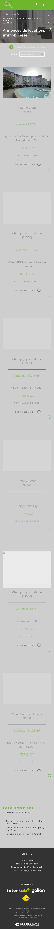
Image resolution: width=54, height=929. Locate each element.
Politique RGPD (23, 917)
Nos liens (37, 915)
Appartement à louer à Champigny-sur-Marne (25, 828)
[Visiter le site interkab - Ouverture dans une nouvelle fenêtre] (18, 890)
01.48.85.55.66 (27, 860)
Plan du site (20, 913)
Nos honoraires (32, 913)
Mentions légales (18, 915)
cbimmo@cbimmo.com (27, 864)
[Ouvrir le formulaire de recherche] (42, 5)
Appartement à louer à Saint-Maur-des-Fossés (25, 822)
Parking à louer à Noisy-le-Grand (23, 834)
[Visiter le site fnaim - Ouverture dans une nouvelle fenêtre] (26, 898)
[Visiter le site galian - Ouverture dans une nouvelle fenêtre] (38, 890)
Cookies (34, 917)
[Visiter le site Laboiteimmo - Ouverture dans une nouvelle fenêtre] (27, 922)
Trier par (13, 54)
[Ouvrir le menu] (49, 5)
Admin (29, 915)
